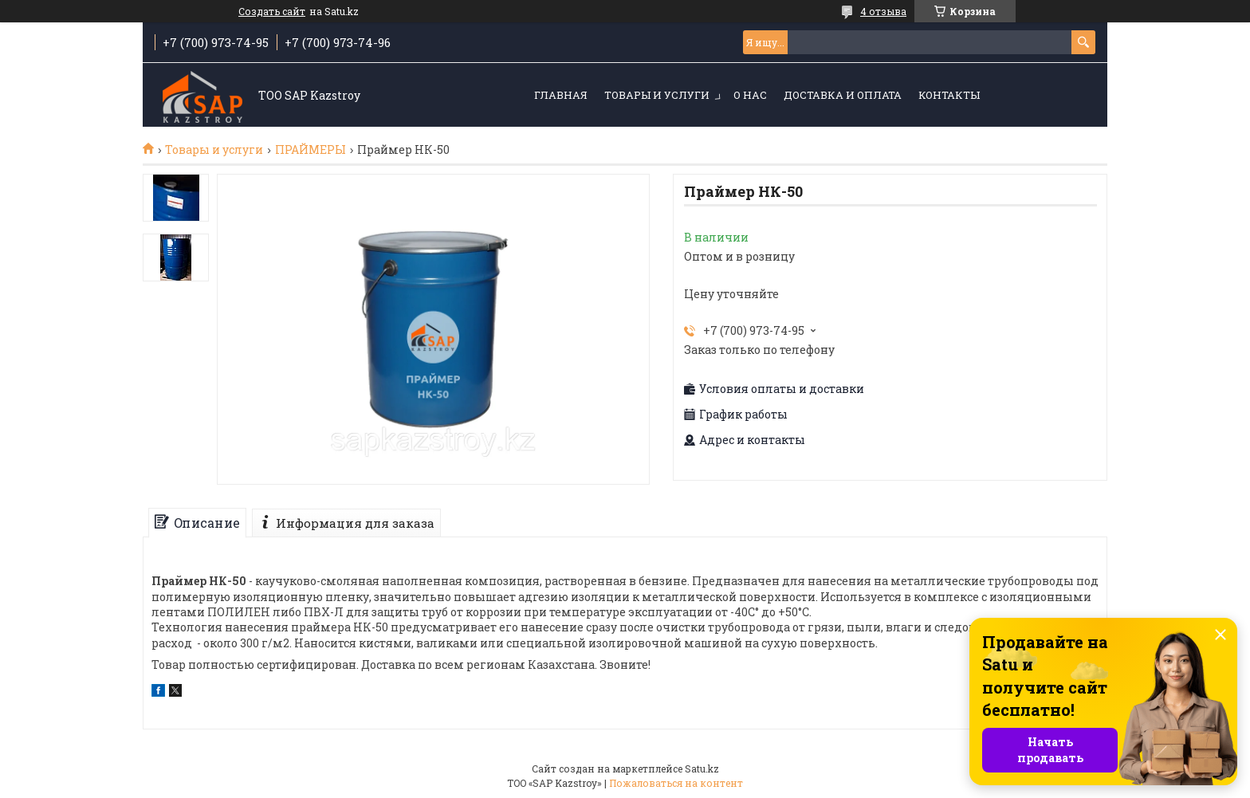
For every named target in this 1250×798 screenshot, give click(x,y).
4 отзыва (883, 11)
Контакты (949, 95)
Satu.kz (702, 768)
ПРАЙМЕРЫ (310, 150)
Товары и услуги (657, 95)
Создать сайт (271, 11)
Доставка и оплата (843, 95)
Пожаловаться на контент (676, 782)
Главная (561, 95)
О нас (750, 95)
